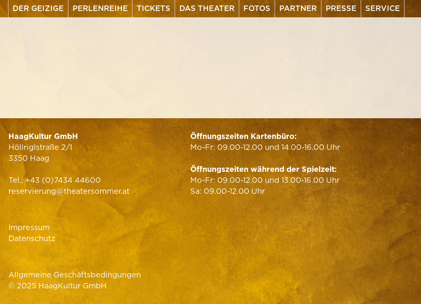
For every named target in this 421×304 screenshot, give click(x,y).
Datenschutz (31, 238)
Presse (341, 8)
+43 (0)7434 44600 (63, 180)
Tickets (153, 8)
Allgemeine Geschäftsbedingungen (74, 274)
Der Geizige (38, 8)
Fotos (256, 8)
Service (382, 8)
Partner (298, 8)
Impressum (29, 227)
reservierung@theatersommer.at (69, 191)
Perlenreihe (100, 8)
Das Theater (207, 8)
